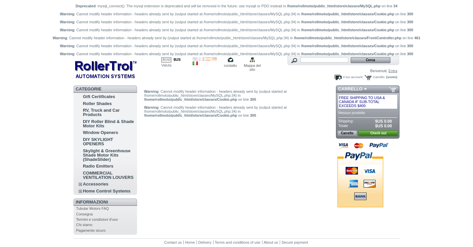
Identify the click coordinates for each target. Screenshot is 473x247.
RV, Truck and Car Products (101, 112)
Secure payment (294, 242)
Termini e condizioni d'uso (97, 219)
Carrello (350, 88)
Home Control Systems (106, 190)
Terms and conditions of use (237, 242)
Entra (393, 71)
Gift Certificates (99, 96)
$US (177, 60)
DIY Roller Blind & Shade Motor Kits (108, 123)
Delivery (205, 242)
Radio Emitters (98, 166)
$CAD (166, 59)
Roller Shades (97, 103)
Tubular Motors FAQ (92, 208)
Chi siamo (84, 225)
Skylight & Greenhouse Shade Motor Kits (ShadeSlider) (106, 155)
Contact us (173, 242)
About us (271, 242)
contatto (230, 65)
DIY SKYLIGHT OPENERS (98, 141)
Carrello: (379, 77)
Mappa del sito (252, 65)
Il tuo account (353, 77)
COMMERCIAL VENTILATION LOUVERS (108, 175)
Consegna (84, 214)
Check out (378, 133)
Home (190, 242)
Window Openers (100, 132)
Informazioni (92, 201)
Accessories (95, 184)
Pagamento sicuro (91, 230)
